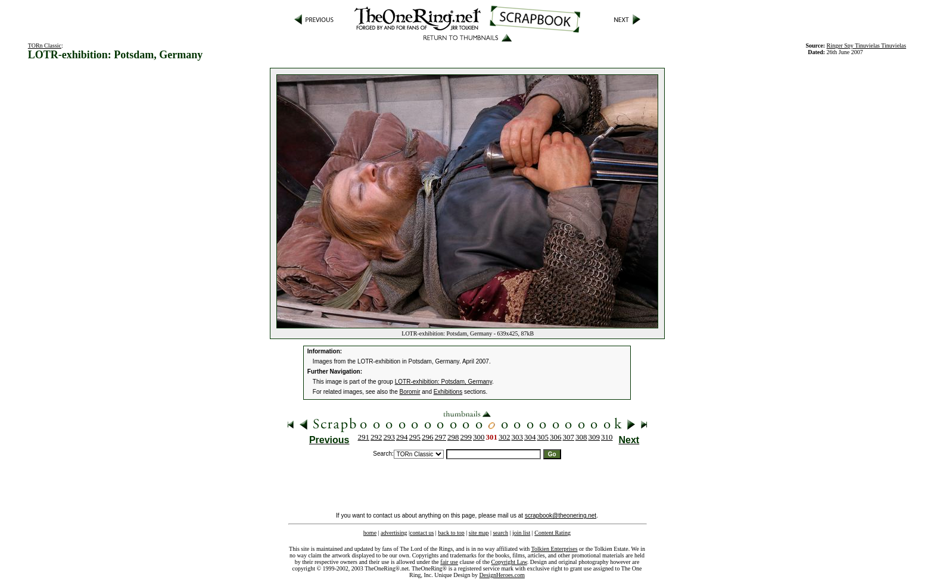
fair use (449, 562)
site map (479, 532)
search (500, 532)
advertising (394, 532)
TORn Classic (44, 45)
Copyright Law (509, 562)
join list (521, 532)
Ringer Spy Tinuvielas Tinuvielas (867, 45)
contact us (422, 532)
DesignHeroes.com (502, 575)
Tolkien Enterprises (554, 549)
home (369, 532)
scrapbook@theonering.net (560, 515)
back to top (451, 532)
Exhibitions (448, 391)
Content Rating (552, 532)
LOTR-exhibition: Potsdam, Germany (443, 381)
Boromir (410, 391)
